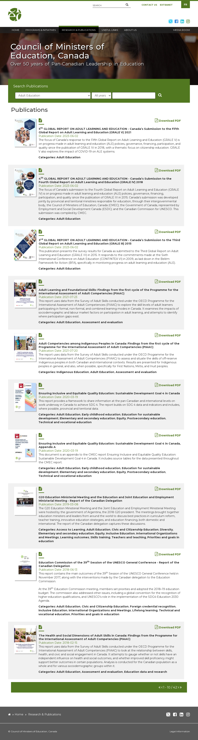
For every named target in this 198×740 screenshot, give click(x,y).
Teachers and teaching (129, 537)
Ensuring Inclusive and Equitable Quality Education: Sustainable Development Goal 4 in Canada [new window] (109, 393)
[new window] (25, 132)
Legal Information (180, 731)
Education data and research (145, 672)
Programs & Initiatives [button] (41, 29)
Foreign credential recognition (153, 606)
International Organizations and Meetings (100, 610)
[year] (101, 95)
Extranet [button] (166, 4)
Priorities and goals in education (95, 614)
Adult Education (68, 157)
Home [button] (15, 29)
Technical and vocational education (65, 422)
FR (185, 4)
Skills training (100, 537)
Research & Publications (44, 714)
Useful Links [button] (110, 29)
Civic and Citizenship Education (135, 529)
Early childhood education (101, 414)
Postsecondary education (146, 418)
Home (19, 714)
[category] (53, 95)
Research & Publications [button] (79, 29)
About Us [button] (130, 29)
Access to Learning (70, 529)
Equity (121, 418)
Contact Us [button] (149, 4)
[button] (127, 5)
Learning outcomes (74, 537)
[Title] (133, 95)
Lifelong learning (145, 610)
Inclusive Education (120, 533)
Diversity (166, 529)
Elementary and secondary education (87, 418)
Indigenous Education (72, 372)
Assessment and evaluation (102, 322)
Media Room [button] (181, 29)
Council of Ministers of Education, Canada (34, 731)
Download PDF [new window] (168, 120)
